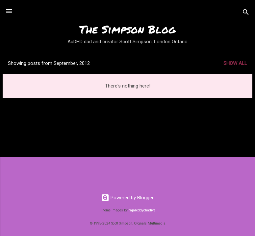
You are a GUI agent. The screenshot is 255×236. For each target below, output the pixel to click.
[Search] (246, 13)
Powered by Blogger (127, 198)
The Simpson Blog (127, 29)
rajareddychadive (142, 210)
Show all (235, 63)
